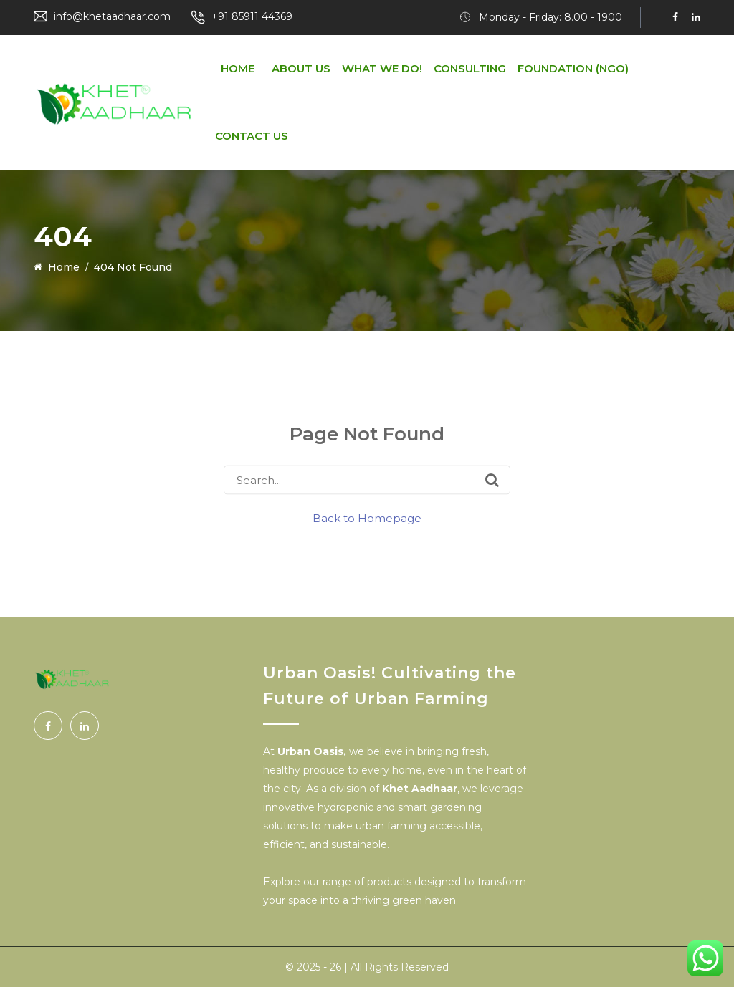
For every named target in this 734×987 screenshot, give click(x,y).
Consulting (470, 68)
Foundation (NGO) (573, 68)
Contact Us (251, 136)
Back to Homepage (367, 518)
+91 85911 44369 (251, 16)
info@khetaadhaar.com (112, 16)
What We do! (382, 68)
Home (237, 68)
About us (301, 68)
